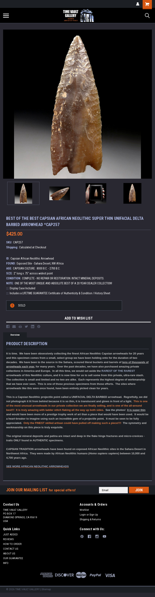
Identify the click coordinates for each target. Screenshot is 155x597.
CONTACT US (10, 548)
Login (83, 514)
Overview (15, 335)
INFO (5, 563)
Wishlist (84, 509)
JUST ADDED (10, 534)
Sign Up (93, 514)
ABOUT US (9, 553)
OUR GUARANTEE (13, 558)
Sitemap (46, 589)
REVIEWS (8, 539)
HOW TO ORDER (12, 544)
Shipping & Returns (90, 519)
